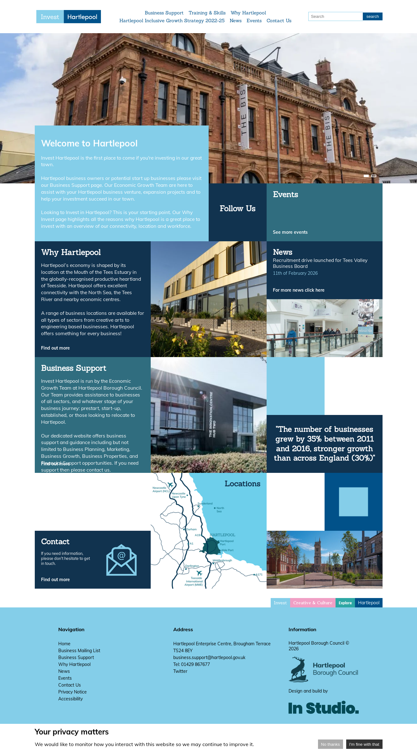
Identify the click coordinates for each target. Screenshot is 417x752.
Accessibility (70, 699)
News (236, 20)
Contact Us (279, 20)
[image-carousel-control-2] (373, 176)
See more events (290, 232)
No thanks (330, 744)
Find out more (55, 348)
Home (64, 644)
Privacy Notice (72, 692)
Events (254, 20)
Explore (345, 603)
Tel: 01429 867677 (191, 664)
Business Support (164, 13)
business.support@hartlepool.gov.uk (209, 657)
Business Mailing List (79, 650)
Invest (280, 603)
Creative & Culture (312, 603)
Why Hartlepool (248, 13)
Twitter (180, 671)
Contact (55, 541)
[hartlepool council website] (324, 681)
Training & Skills (207, 13)
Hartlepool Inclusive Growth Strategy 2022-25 (172, 20)
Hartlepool (368, 603)
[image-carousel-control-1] (366, 176)
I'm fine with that (364, 744)
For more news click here (299, 290)
